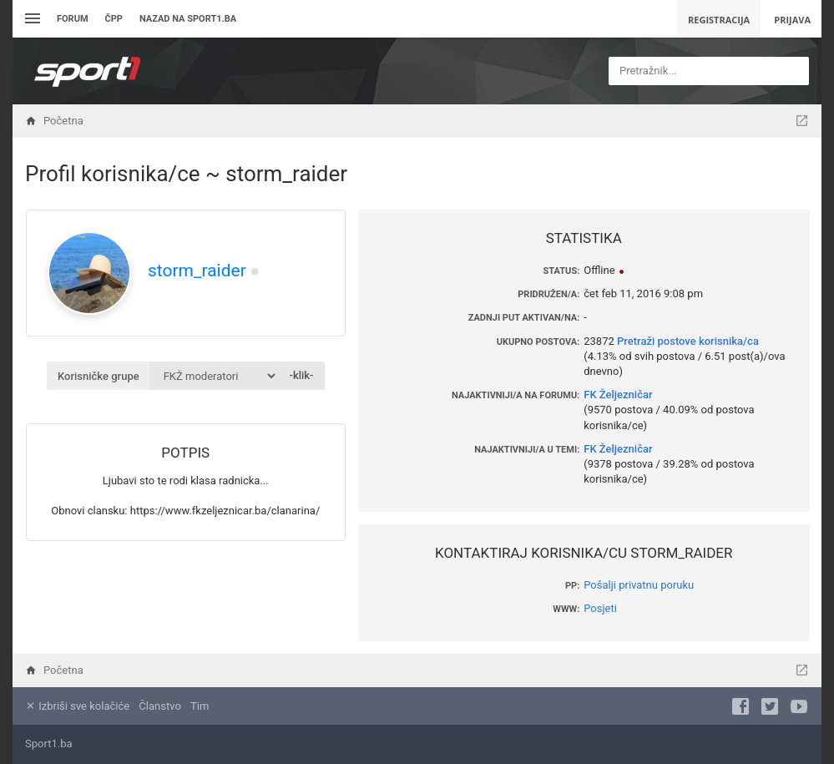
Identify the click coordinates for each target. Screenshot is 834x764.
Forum (72, 18)
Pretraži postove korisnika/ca (688, 341)
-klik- (301, 375)
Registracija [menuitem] (719, 19)
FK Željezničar (618, 394)
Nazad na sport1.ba (187, 18)
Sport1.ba (49, 743)
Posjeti (600, 608)
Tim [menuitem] (199, 706)
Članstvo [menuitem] (159, 706)
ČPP (114, 18)
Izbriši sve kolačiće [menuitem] (77, 706)
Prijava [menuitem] (792, 19)
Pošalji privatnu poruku (639, 585)
